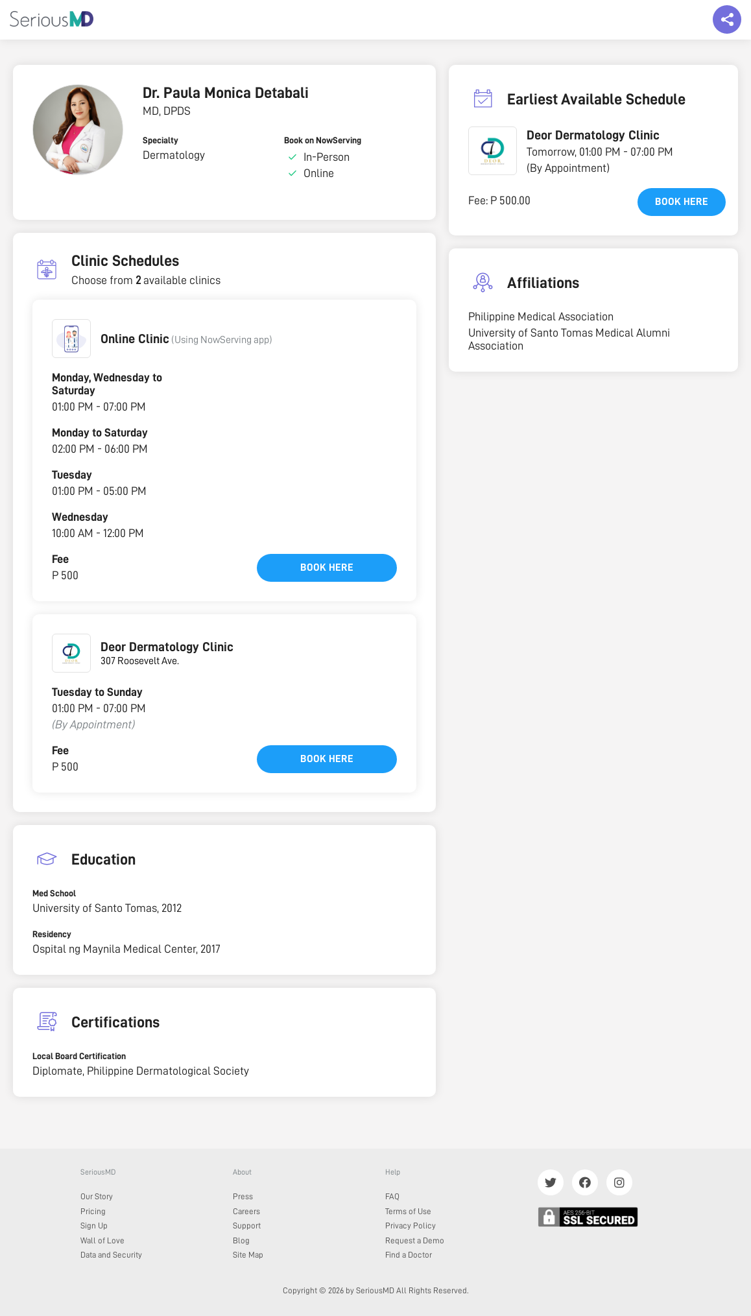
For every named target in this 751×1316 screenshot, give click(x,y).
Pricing (93, 1211)
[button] (71, 338)
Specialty (160, 140)
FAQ (392, 1196)
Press (243, 1196)
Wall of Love (102, 1240)
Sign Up (94, 1225)
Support (247, 1225)
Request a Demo (414, 1240)
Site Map (248, 1254)
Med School (54, 893)
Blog (241, 1240)
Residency (51, 934)
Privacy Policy (410, 1225)
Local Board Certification (79, 1055)
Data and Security (111, 1254)
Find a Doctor (408, 1254)
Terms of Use (408, 1211)
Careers (246, 1211)
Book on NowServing (322, 140)
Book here (326, 567)
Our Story (96, 1196)
